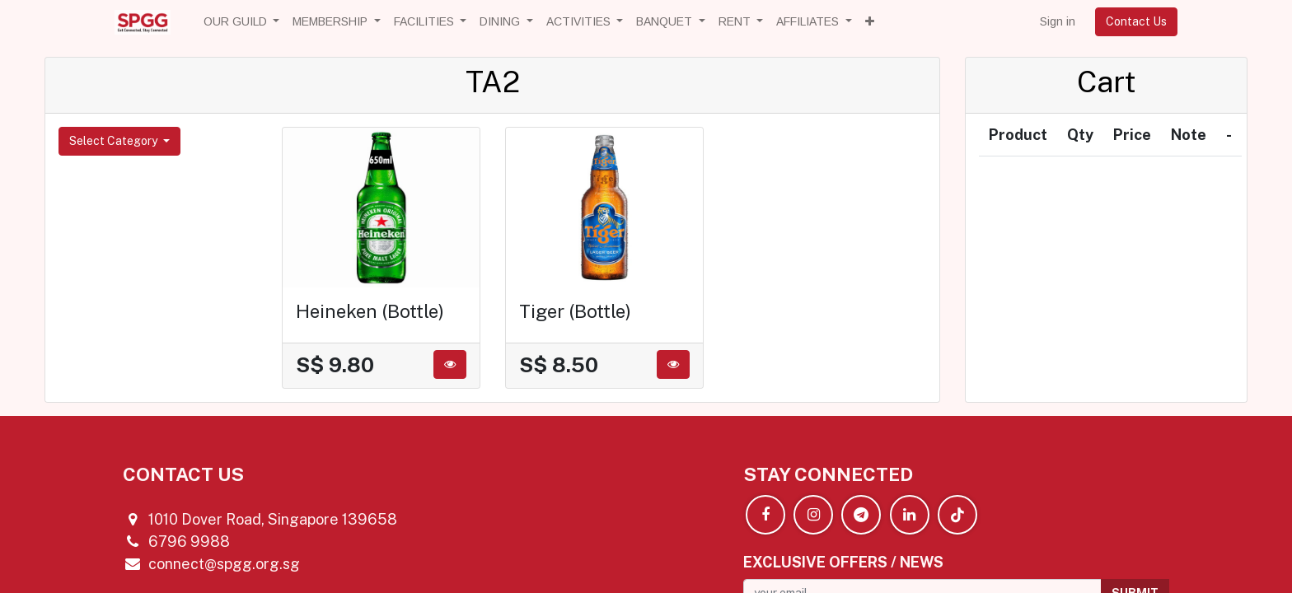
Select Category (114, 140)
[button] (870, 22)
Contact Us (1136, 21)
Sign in (1057, 21)
